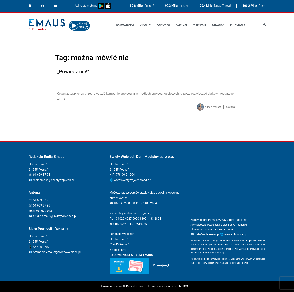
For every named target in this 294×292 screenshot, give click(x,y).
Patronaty (237, 24)
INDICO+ (184, 286)
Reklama (218, 24)
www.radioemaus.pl (249, 249)
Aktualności (125, 24)
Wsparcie (199, 24)
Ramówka (163, 24)
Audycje (181, 24)
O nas (144, 24)
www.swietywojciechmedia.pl (133, 180)
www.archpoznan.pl (235, 234)
